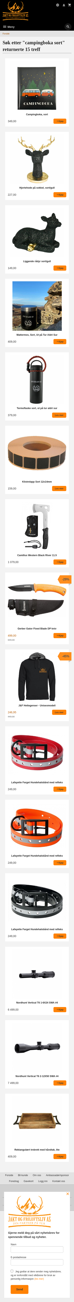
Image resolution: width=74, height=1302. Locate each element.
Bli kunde (23, 1175)
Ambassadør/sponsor (57, 1175)
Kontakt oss (58, 1181)
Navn (37, 1248)
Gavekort (29, 1181)
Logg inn (43, 1181)
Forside (6, 33)
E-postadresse (37, 1261)
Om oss (37, 1175)
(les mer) (39, 1278)
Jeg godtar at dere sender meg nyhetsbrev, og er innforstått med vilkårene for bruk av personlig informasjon (36, 1275)
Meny (9, 26)
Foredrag (14, 1181)
